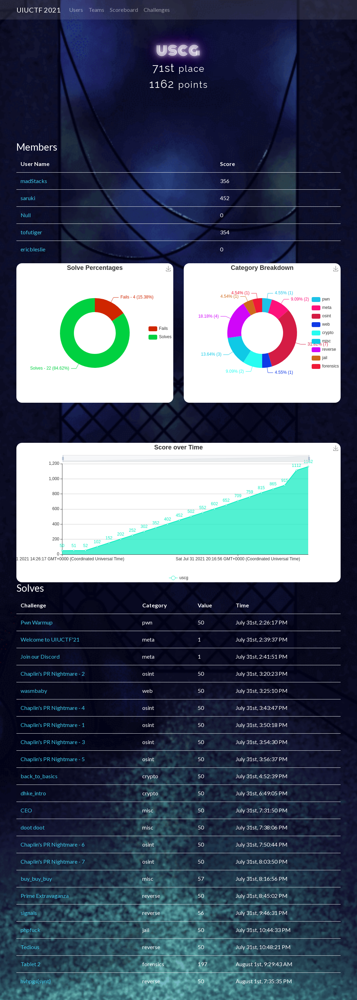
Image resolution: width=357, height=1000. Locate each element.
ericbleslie (33, 249)
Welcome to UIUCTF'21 (50, 639)
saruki (28, 198)
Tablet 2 (30, 964)
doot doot (33, 827)
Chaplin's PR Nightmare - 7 (53, 861)
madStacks (34, 180)
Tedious (30, 947)
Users (76, 9)
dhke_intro (33, 793)
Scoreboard (124, 9)
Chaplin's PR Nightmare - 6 (53, 844)
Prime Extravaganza (45, 895)
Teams (96, 9)
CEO (26, 810)
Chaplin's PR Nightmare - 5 (53, 759)
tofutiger (31, 232)
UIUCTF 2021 (38, 10)
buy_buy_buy (36, 878)
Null (26, 215)
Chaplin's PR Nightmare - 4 (53, 707)
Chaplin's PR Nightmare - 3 (53, 741)
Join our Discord (40, 656)
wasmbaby (34, 690)
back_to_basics (39, 776)
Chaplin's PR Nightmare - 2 (53, 673)
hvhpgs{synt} (36, 981)
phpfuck (30, 929)
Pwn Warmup (37, 622)
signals (29, 912)
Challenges (157, 9)
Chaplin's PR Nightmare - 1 (53, 724)
